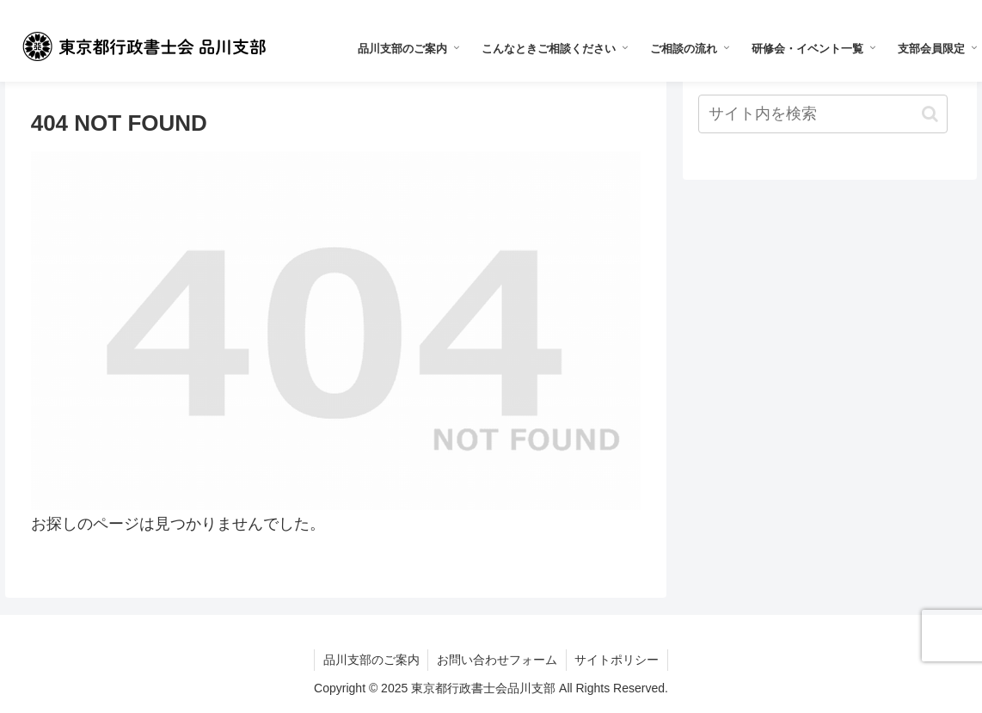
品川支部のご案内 (370, 660)
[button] (930, 114)
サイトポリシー (617, 660)
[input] (823, 114)
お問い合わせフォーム (497, 660)
